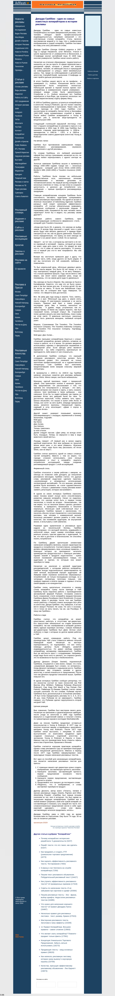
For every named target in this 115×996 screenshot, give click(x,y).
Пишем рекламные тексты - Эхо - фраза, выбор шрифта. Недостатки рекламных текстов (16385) (59, 897)
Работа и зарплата (93, 78)
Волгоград (19, 332)
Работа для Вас (93, 75)
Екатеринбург (20, 306)
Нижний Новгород (21, 303)
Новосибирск (20, 299)
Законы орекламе (20, 252)
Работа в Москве (93, 71)
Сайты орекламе (19, 228)
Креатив (19, 245)
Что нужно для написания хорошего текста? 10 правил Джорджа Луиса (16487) (56, 906)
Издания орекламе (20, 220)
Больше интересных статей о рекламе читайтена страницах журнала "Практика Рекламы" (65, 826)
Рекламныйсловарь (21, 211)
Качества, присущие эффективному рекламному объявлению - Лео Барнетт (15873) (58, 968)
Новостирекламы (19, 20)
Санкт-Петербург (21, 295)
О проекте (20, 269)
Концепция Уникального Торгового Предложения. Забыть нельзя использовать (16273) (56, 943)
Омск (17, 314)
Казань (17, 317)
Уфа (16, 328)
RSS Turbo (19, 937)
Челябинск (19, 321)
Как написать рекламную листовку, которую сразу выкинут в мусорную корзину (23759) (56, 959)
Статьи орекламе (19, 81)
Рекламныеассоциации (21, 237)
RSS (17, 935)
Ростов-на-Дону (21, 325)
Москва (17, 292)
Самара (18, 310)
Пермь (17, 336)
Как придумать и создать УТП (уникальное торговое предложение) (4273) (57, 854)
